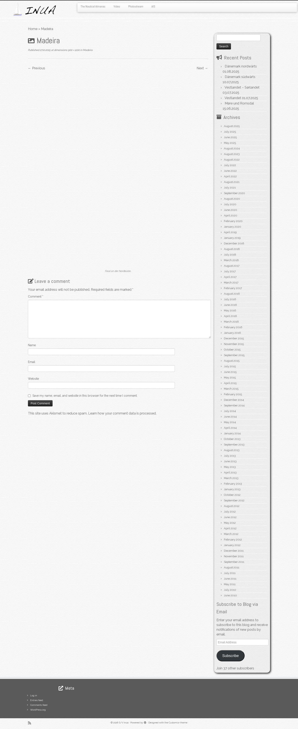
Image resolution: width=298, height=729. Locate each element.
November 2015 (234, 344)
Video (117, 6)
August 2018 (232, 249)
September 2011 (234, 561)
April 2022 (230, 176)
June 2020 (230, 209)
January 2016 (232, 332)
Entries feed (36, 700)
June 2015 (230, 372)
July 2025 (230, 131)
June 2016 (230, 304)
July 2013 (230, 455)
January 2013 (232, 489)
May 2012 (230, 522)
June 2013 (230, 461)
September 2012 (234, 500)
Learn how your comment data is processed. (122, 413)
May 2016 (230, 310)
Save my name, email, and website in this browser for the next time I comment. (84, 395)
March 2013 (231, 478)
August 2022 (232, 159)
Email (31, 362)
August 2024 (232, 148)
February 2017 (233, 288)
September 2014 (234, 405)
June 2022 (230, 170)
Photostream (135, 6)
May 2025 (230, 142)
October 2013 (232, 439)
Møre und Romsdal (239, 103)
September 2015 (234, 355)
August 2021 (231, 182)
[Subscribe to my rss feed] (31, 723)
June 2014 (230, 416)
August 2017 (231, 265)
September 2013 (234, 444)
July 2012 (230, 511)
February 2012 (233, 539)
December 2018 (234, 243)
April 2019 (230, 232)
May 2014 (230, 422)
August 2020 (232, 198)
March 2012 (231, 534)
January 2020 (232, 226)
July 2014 (230, 411)
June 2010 (230, 595)
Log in (33, 695)
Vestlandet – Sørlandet (242, 87)
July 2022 (230, 165)
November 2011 (234, 556)
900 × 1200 (73, 50)
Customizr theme (178, 722)
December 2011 (234, 550)
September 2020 (234, 193)
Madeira (87, 50)
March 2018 (231, 260)
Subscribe (230, 656)
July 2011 (230, 573)
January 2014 (232, 433)
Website (33, 378)
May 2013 (230, 466)
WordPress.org (38, 710)
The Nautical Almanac (93, 6)
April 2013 (230, 472)
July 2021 (230, 187)
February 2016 (233, 327)
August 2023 (232, 154)
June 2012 (230, 517)
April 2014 (230, 427)
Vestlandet (233, 98)
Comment (35, 296)
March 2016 (231, 321)
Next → (202, 68)
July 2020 (230, 204)
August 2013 (231, 450)
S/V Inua (124, 722)
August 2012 (231, 506)
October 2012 (232, 494)
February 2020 (233, 221)
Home (32, 29)
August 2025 (232, 126)
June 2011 (230, 578)
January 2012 (232, 545)
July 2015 (230, 366)
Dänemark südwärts (240, 77)
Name (32, 345)
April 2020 (230, 215)
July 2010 (230, 589)
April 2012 (230, 528)
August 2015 (231, 360)
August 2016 (232, 293)
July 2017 (230, 271)
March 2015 (231, 388)
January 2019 (232, 237)
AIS (153, 6)
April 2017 (230, 277)
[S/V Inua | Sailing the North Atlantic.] (34, 9)
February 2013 (233, 483)
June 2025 (230, 137)
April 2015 (230, 383)
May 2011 (230, 584)
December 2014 (234, 399)
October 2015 (232, 349)
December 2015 (234, 338)
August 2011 (231, 567)
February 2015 (233, 394)
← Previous (36, 68)
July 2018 (230, 254)
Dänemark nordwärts (241, 66)
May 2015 (230, 377)
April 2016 (230, 316)
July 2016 (230, 299)
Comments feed (38, 705)
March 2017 (231, 282)
